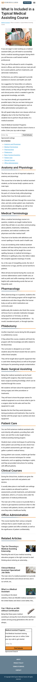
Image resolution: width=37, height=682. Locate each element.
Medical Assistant (5, 22)
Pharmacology (9, 149)
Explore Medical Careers (21, 677)
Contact (18, 670)
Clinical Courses (9, 160)
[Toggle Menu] (34, 2)
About (19, 659)
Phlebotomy (8, 152)
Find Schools (27, 2)
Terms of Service (18, 666)
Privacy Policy (18, 663)
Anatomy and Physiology (12, 144)
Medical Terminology (11, 147)
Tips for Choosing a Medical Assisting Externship (9, 548)
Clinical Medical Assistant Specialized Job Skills (10, 570)
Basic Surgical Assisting (12, 155)
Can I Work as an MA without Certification (10, 609)
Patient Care (8, 158)
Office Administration (11, 163)
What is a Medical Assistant (9, 590)
